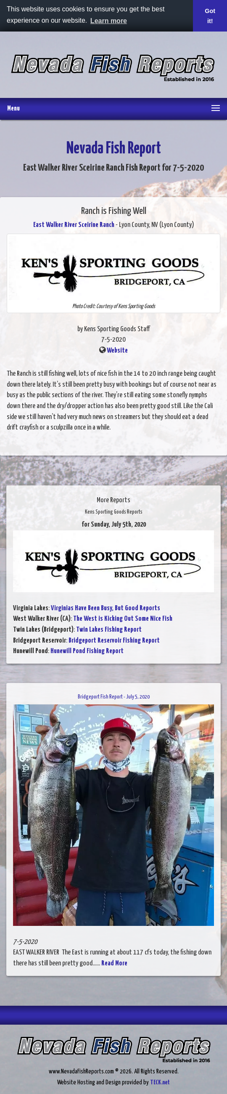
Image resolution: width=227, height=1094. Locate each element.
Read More (114, 963)
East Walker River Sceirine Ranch (73, 225)
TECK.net (160, 1082)
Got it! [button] (210, 16)
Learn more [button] (108, 20)
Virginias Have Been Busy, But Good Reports (105, 608)
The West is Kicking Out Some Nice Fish (122, 618)
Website (117, 350)
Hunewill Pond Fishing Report (87, 651)
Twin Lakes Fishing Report (109, 629)
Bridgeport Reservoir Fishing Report (114, 640)
